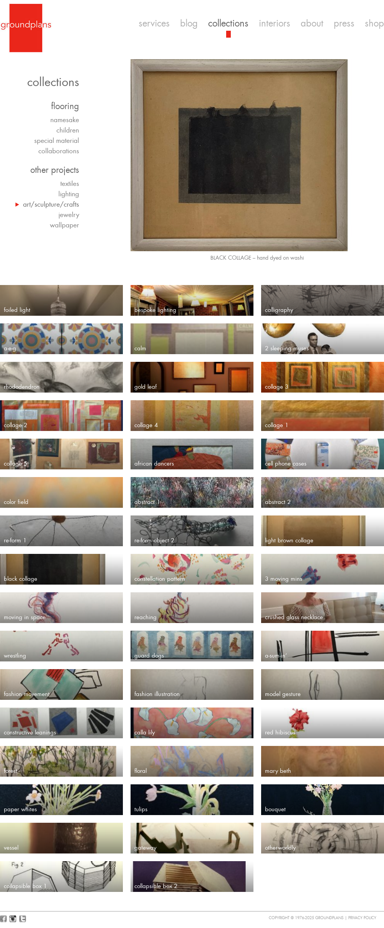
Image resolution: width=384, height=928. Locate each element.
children (67, 130)
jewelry (68, 214)
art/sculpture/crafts (51, 204)
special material (56, 140)
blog (189, 23)
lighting (68, 194)
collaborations (58, 151)
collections (228, 23)
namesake (64, 120)
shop (374, 23)
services (154, 23)
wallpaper (64, 225)
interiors (274, 23)
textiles (69, 183)
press (344, 23)
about (312, 23)
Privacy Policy (362, 917)
